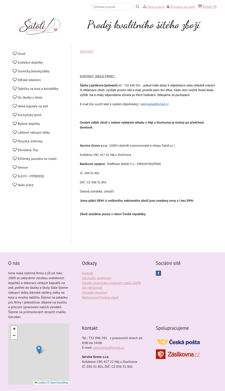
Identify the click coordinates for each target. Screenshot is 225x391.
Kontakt (87, 273)
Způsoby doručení (95, 292)
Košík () (207, 6)
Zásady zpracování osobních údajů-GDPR (111, 283)
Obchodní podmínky (96, 278)
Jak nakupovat (92, 287)
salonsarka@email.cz (108, 347)
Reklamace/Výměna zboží (100, 297)
